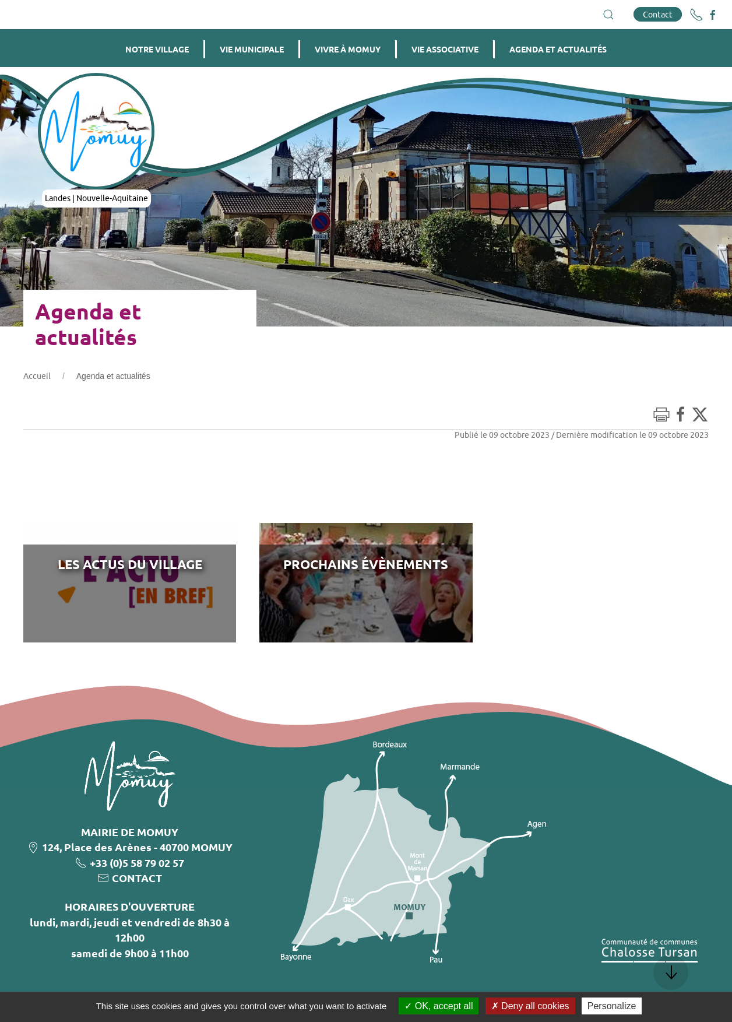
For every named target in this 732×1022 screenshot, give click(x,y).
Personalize (611, 1006)
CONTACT (137, 877)
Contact (658, 14)
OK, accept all (438, 1006)
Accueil (37, 376)
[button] (608, 14)
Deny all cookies (530, 1006)
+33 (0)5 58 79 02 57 (137, 862)
